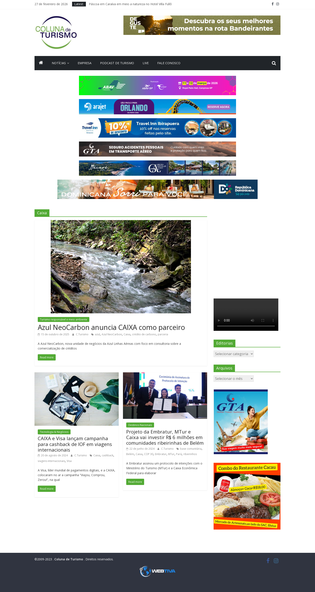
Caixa (127, 334)
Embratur (160, 454)
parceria (163, 334)
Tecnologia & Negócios (54, 432)
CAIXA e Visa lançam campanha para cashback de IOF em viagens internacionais (75, 444)
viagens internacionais (51, 461)
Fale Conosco (168, 63)
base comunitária (191, 449)
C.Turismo (82, 334)
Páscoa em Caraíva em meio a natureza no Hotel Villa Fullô (130, 4)
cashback (107, 455)
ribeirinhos (190, 454)
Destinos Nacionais (140, 425)
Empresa (84, 63)
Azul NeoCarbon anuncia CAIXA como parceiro (111, 327)
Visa (69, 461)
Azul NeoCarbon (112, 334)
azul (97, 334)
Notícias (59, 63)
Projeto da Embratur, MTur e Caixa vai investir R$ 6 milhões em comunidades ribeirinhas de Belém (165, 437)
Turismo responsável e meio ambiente (63, 319)
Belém (130, 454)
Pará (179, 454)
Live (146, 63)
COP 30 (148, 454)
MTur (171, 454)
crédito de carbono (144, 334)
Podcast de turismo (117, 63)
